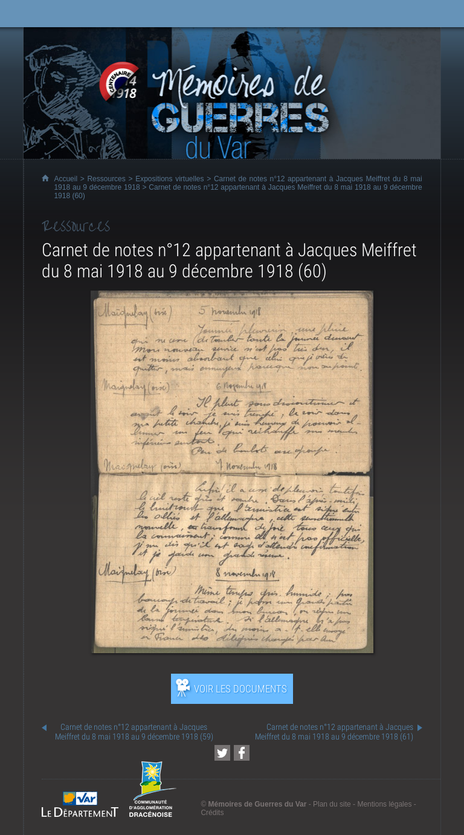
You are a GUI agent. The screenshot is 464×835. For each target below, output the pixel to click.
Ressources (106, 179)
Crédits (212, 812)
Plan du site (332, 804)
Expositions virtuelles (169, 179)
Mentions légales (384, 804)
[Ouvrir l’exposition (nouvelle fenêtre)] (232, 650)
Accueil (65, 179)
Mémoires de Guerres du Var (257, 804)
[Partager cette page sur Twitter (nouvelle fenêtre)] (222, 753)
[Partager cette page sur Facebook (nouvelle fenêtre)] (242, 753)
